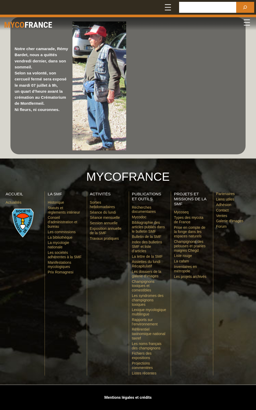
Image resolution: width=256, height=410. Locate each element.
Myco (18, 24)
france (53, 24)
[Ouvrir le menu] (168, 7)
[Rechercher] (245, 7)
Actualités (13, 202)
